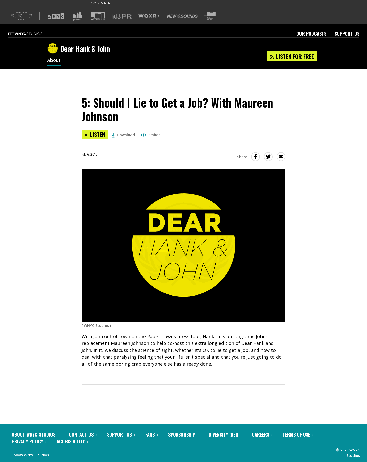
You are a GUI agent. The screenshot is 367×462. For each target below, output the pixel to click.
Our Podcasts (311, 33)
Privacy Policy (29, 441)
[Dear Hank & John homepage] (53, 49)
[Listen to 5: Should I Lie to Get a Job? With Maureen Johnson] (95, 134)
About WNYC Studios (35, 434)
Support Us (347, 33)
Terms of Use (298, 434)
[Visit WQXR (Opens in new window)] (149, 16)
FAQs (151, 434)
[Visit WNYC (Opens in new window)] (56, 16)
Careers (262, 434)
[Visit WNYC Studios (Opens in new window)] (98, 16)
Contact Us (83, 434)
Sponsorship (183, 434)
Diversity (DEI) (225, 434)
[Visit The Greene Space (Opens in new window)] (210, 16)
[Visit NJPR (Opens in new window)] (122, 16)
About (54, 60)
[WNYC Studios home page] (31, 33)
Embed (151, 134)
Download (123, 134)
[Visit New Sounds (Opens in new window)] (182, 16)
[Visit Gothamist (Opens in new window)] (77, 16)
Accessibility (72, 441)
